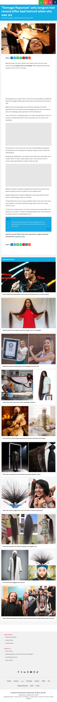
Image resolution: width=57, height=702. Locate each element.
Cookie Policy (9, 640)
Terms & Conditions (10, 637)
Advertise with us (12, 657)
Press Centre (9, 660)
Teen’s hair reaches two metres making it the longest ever (20, 546)
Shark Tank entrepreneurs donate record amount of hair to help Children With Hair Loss (28, 618)
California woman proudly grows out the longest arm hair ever (21, 366)
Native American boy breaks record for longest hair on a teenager (22, 330)
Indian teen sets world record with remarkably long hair (19, 402)
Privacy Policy (9, 643)
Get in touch (8, 651)
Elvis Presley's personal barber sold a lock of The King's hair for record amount (26, 294)
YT (28, 83)
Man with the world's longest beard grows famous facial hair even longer (24, 438)
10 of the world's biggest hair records (14, 582)
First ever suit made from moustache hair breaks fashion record (21, 474)
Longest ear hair (19, 236)
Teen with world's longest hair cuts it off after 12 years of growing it (23, 510)
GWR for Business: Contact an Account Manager (19, 654)
